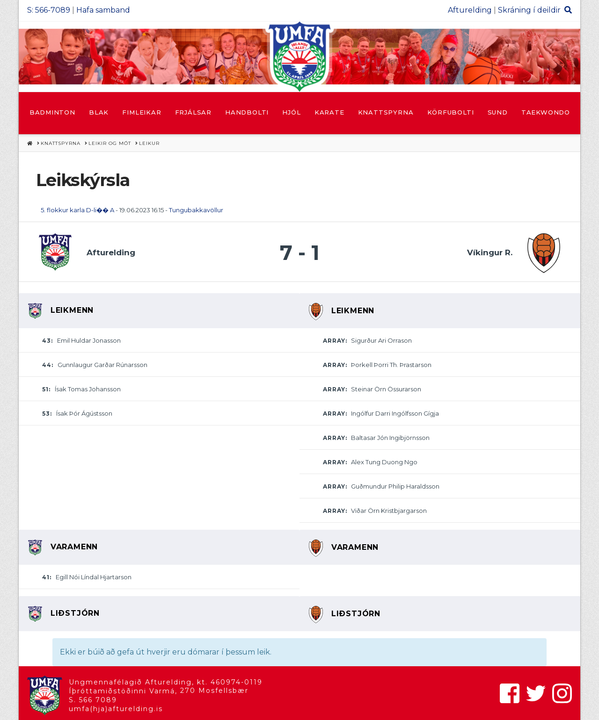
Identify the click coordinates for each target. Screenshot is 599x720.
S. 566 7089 (93, 700)
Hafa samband (103, 10)
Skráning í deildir (529, 10)
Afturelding (470, 10)
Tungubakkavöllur (196, 210)
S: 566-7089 (48, 10)
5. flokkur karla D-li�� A (77, 210)
